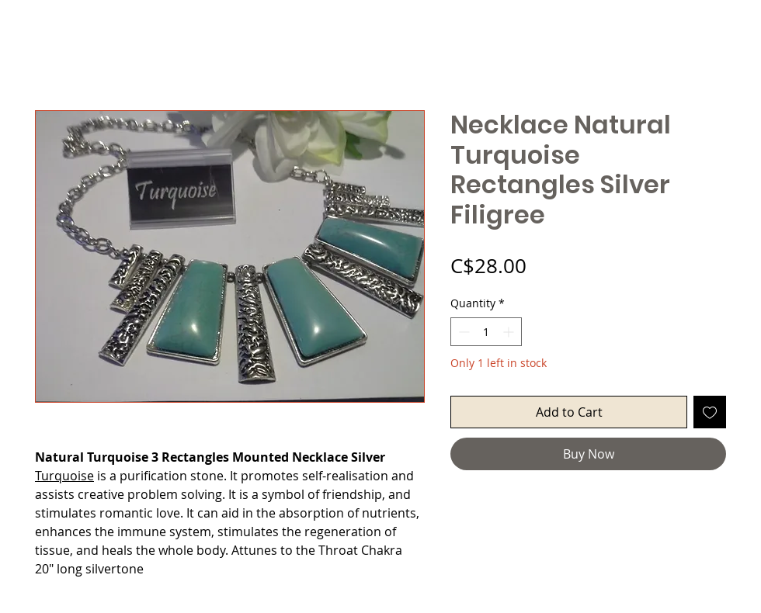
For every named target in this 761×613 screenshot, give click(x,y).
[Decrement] (462, 331)
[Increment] (509, 331)
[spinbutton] (486, 331)
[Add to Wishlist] (709, 412)
